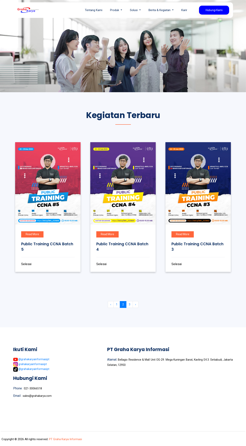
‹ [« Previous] (110, 304)
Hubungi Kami (214, 10)
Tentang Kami (93, 10)
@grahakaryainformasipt (31, 359)
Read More (32, 234)
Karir (184, 10)
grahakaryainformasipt (30, 364)
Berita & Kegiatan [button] (160, 10)
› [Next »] (135, 304)
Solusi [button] (134, 10)
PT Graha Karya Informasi (65, 439)
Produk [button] (115, 10)
